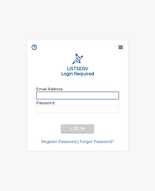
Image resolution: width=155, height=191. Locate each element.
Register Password (58, 141)
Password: (45, 103)
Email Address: (49, 89)
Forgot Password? (97, 141)
